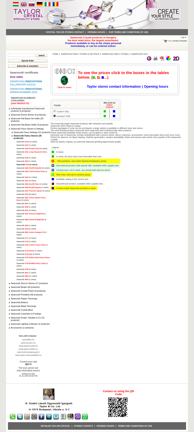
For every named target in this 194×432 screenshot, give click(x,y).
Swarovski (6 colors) (26, 181)
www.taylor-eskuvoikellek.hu (28, 355)
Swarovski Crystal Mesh (22, 310)
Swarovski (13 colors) (31, 184)
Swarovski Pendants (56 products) (27, 294)
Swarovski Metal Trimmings (23, 306)
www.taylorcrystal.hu (28, 346)
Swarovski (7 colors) (26, 161)
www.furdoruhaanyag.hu (28, 352)
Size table (16, 76)
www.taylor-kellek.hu (28, 349)
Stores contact (83, 426)
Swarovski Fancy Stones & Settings (27, 129)
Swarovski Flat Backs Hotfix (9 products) (29, 125)
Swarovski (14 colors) (26, 142)
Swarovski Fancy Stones (115, 54)
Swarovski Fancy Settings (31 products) (32, 132)
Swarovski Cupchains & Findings (26, 314)
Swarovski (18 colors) (31, 148)
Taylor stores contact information (114, 86)
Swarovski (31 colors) (33, 168)
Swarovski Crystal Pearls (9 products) (28, 291)
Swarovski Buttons (19, 302)
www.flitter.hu (28, 339)
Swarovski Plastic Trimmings (24, 298)
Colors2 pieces (109, 106)
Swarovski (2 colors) (26, 165)
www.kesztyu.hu (28, 343)
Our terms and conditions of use (128, 32)
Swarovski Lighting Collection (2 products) (30, 324)
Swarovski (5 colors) (26, 269)
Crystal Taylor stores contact (65, 32)
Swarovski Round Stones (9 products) (28, 115)
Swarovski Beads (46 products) (25, 287)
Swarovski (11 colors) (26, 177)
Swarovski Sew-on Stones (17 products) (29, 283)
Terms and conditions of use (135, 426)
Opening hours (96, 32)
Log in (183, 37)
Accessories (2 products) (22, 328)
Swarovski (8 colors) (26, 194)
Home (55, 54)
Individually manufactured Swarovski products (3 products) (28, 109)
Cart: (170, 41)
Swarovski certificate (24, 72)
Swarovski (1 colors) (26, 145)
